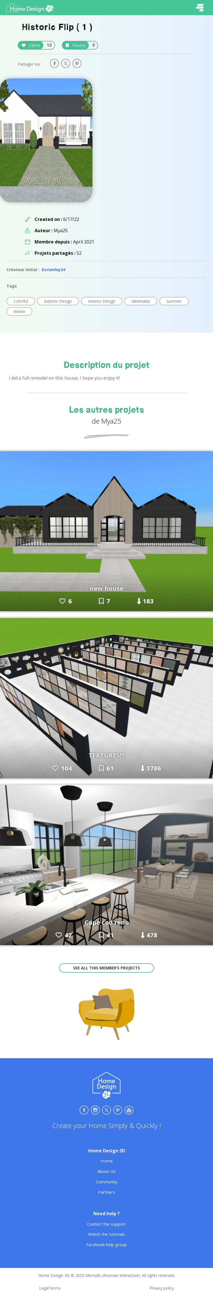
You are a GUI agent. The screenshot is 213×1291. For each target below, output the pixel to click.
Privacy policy (161, 1288)
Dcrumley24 (53, 269)
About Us (106, 1171)
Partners (106, 1192)
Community (106, 1181)
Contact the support (106, 1224)
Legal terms (50, 1288)
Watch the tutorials (106, 1234)
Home (107, 1161)
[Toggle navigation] (199, 7)
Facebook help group (106, 1244)
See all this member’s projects (106, 968)
